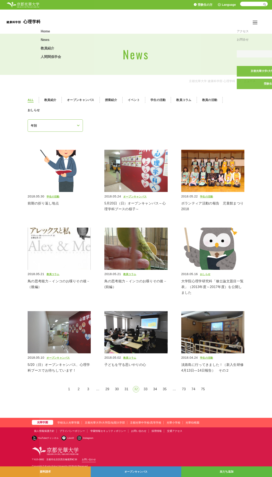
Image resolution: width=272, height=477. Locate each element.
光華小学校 (173, 422)
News (221, 21)
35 (165, 389)
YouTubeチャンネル (48, 438)
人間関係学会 (256, 21)
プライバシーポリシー (72, 430)
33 (145, 389)
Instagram (88, 438)
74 (193, 389)
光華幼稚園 (192, 422)
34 (155, 389)
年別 (34, 125)
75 (203, 389)
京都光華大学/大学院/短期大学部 (105, 422)
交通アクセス (174, 430)
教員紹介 (236, 21)
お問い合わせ (138, 430)
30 (117, 389)
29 (107, 389)
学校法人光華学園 (68, 422)
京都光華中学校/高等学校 (145, 422)
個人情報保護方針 (44, 430)
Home (208, 21)
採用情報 (157, 430)
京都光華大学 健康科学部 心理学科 (212, 81)
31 (126, 389)
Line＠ (70, 438)
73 (184, 389)
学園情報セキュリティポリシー (108, 430)
